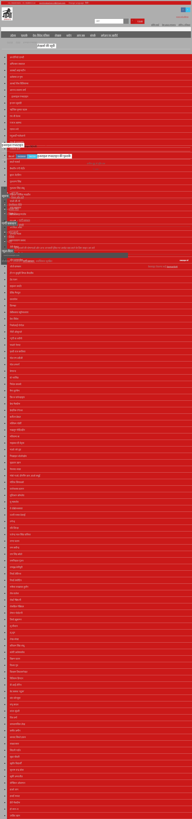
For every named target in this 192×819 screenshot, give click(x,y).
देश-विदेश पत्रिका (41, 35)
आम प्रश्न (81, 35)
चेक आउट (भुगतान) (169, 25)
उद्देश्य (13, 35)
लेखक (58, 35)
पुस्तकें (24, 35)
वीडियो (11, 237)
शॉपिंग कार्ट (155, 25)
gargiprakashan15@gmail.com (52, 3)
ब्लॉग (69, 35)
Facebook (22, 156)
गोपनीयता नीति (15, 205)
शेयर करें (11, 156)
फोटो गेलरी (13, 232)
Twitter (32, 156)
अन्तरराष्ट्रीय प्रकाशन (46, 147)
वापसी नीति (13, 209)
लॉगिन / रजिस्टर (184, 25)
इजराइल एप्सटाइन (32, 143)
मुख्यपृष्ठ (4, 34)
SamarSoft (172, 267)
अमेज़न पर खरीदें (109, 35)
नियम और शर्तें (17, 197)
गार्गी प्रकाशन (24, 220)
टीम (10, 241)
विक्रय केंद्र (12, 214)
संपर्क (93, 35)
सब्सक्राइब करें (184, 260)
